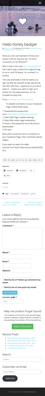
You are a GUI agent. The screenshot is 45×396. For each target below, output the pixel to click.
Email (5, 261)
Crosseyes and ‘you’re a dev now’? (20, 345)
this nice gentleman (32, 66)
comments (14, 193)
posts (33, 193)
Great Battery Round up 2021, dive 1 (21, 343)
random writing (35, 48)
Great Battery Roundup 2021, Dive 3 (21, 338)
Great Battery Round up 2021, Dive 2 (21, 341)
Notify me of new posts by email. (20, 287)
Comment (8, 225)
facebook (24, 193)
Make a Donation (22, 326)
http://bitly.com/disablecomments (22, 114)
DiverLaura (9, 48)
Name (6, 252)
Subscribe (10, 378)
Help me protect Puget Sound (22, 311)
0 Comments (18, 50)
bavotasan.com (30, 392)
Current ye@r (9, 297)
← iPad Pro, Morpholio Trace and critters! (11, 203)
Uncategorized (7, 50)
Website (6, 270)
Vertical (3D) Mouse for (16, 348)
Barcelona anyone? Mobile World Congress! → (33, 204)
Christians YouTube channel (20, 99)
